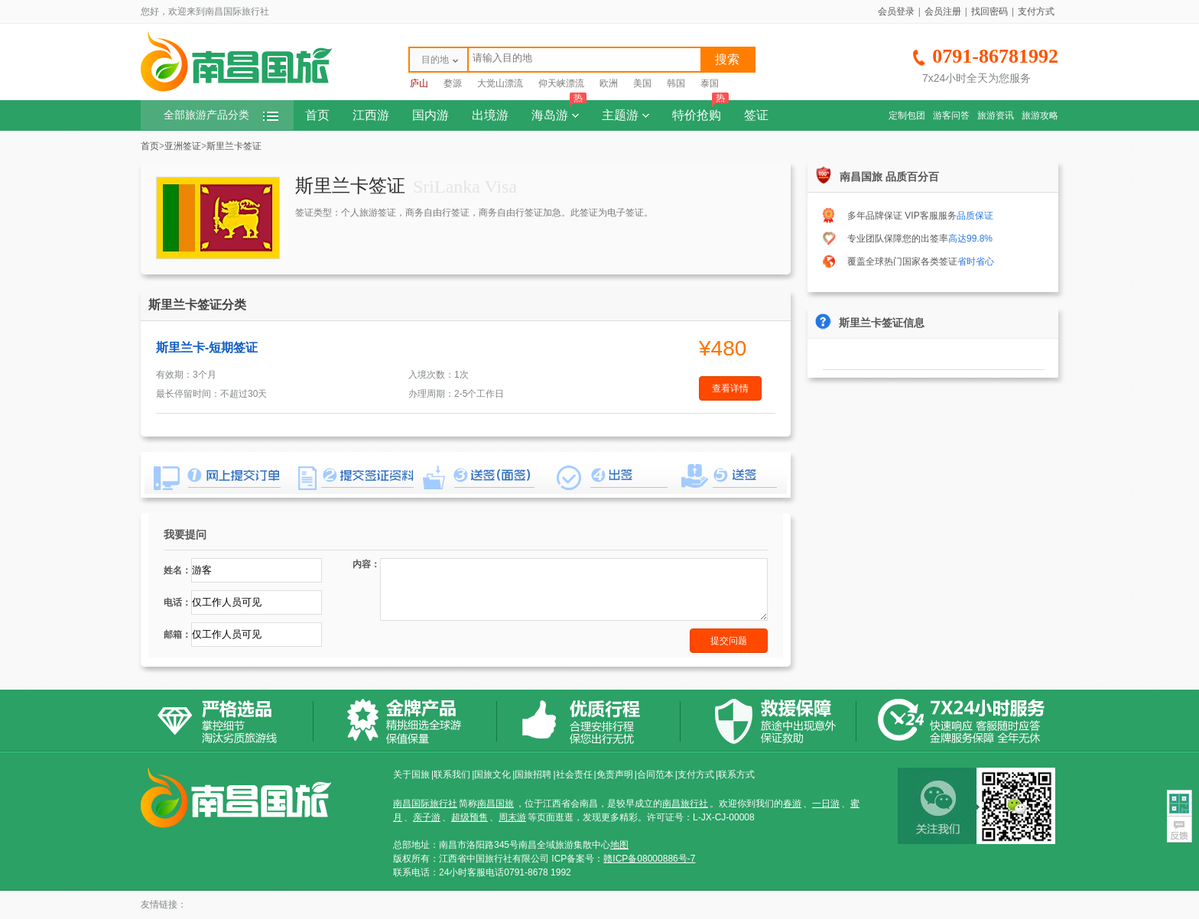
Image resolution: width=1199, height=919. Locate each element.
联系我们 (452, 774)
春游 (792, 803)
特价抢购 (700, 111)
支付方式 (1036, 11)
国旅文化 (492, 774)
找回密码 (989, 11)
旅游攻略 (1040, 115)
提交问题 (728, 640)
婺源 (453, 83)
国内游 (430, 115)
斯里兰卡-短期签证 (207, 347)
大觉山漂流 (500, 83)
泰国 (709, 83)
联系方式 (736, 774)
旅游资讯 (995, 115)
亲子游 (426, 817)
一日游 (826, 803)
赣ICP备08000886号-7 (649, 858)
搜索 (727, 59)
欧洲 (609, 83)
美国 (642, 83)
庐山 (419, 83)
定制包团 (907, 115)
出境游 (490, 115)
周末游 (512, 817)
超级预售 (469, 817)
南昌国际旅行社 (425, 803)
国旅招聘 (533, 774)
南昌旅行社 (685, 803)
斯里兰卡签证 (234, 146)
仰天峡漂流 (561, 83)
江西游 (371, 115)
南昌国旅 (495, 803)
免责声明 (614, 774)
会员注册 (942, 11)
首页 (317, 115)
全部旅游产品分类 (221, 115)
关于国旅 (411, 774)
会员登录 (896, 11)
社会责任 (574, 774)
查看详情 (730, 388)
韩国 (676, 83)
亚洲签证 (182, 146)
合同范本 (655, 774)
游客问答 (951, 115)
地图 (619, 844)
